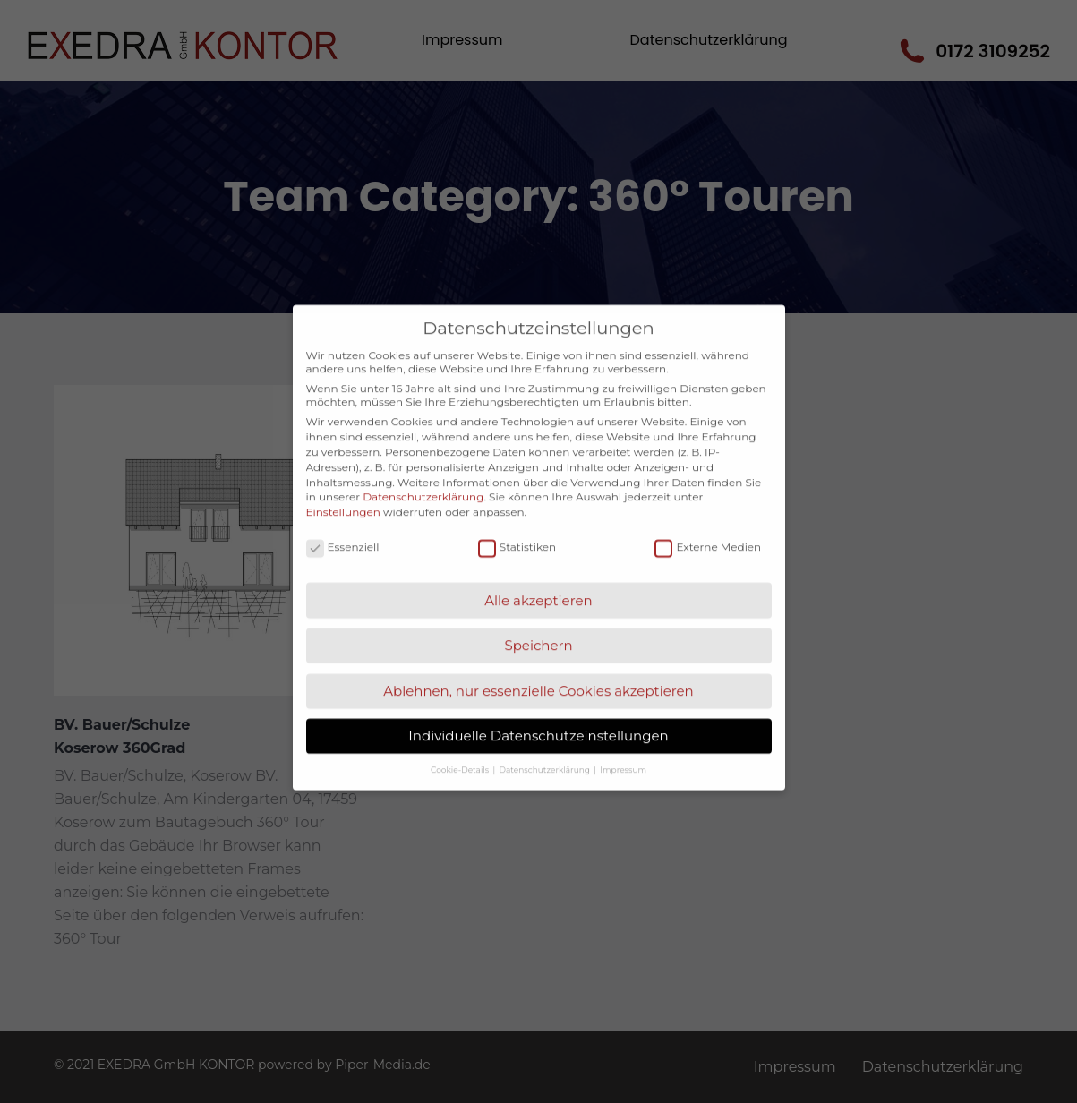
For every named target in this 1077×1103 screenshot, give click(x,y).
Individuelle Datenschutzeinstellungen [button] (538, 710)
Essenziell (343, 521)
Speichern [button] (538, 619)
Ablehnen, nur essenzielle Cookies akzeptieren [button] (538, 665)
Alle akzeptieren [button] (538, 575)
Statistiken (517, 521)
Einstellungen (343, 486)
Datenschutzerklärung (423, 471)
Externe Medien (707, 521)
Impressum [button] (623, 743)
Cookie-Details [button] (461, 743)
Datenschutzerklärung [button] (546, 743)
